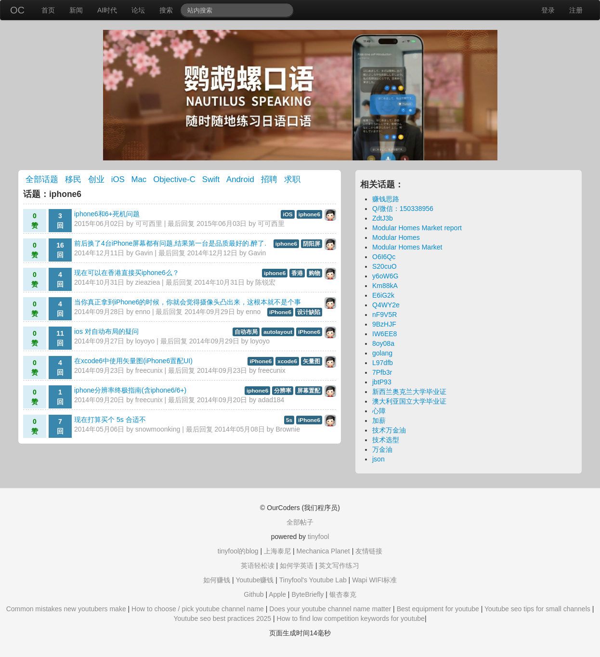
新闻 (76, 10)
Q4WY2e (386, 305)
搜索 (166, 10)
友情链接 (368, 551)
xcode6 (287, 361)
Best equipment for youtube (438, 609)
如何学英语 (296, 565)
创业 (96, 179)
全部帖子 (300, 522)
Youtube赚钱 (254, 580)
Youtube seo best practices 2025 (222, 618)
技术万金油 (389, 430)
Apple (277, 594)
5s (289, 420)
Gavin (144, 253)
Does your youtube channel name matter (330, 609)
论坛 (138, 10)
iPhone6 (280, 312)
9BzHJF (384, 324)
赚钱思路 (385, 199)
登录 (548, 10)
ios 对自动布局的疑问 (106, 331)
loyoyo (145, 341)
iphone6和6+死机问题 (107, 214)
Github (253, 594)
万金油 (382, 449)
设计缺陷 (308, 312)
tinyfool (318, 536)
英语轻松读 (257, 565)
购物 (314, 273)
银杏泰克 (342, 594)
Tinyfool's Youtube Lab (313, 580)
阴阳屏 (311, 243)
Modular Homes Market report (417, 228)
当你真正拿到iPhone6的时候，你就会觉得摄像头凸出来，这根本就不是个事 (187, 302)
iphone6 (309, 214)
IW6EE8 (384, 334)
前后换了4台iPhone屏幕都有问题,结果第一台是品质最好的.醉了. (170, 243)
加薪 (379, 420)
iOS (118, 179)
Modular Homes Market (407, 247)
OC (17, 10)
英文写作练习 (339, 565)
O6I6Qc (383, 257)
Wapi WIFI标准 (374, 580)
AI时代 (107, 10)
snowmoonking (157, 429)
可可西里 (148, 223)
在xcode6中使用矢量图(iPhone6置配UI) (133, 361)
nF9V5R (384, 314)
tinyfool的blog (238, 551)
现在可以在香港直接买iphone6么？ (126, 272)
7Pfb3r (382, 372)
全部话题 (42, 179)
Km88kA (385, 285)
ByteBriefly (307, 594)
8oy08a (383, 343)
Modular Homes (396, 237)
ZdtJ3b (382, 218)
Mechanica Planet (323, 551)
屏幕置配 (308, 390)
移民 (73, 179)
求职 (292, 179)
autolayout (277, 331)
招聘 (269, 179)
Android (240, 179)
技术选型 (385, 440)
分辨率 (282, 390)
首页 (48, 10)
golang (382, 353)
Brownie (287, 429)
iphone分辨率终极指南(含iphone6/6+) (130, 390)
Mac (139, 179)
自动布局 (246, 331)
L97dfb (382, 363)
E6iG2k (383, 295)
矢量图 (311, 361)
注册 (576, 10)
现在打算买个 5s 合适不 (110, 419)
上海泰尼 (277, 551)
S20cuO (384, 266)
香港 (297, 273)
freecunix (149, 370)
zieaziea (147, 282)
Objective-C (174, 179)
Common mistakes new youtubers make (66, 609)
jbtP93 (381, 382)
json (378, 459)
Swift (211, 179)
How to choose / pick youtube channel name (197, 609)
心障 (379, 411)
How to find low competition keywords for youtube (351, 618)
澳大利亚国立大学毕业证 (409, 401)
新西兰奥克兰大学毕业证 (409, 391)
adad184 (271, 400)
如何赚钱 (216, 580)
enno (142, 311)
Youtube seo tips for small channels (537, 609)
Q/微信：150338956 (402, 208)
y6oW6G (385, 276)
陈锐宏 (265, 282)
